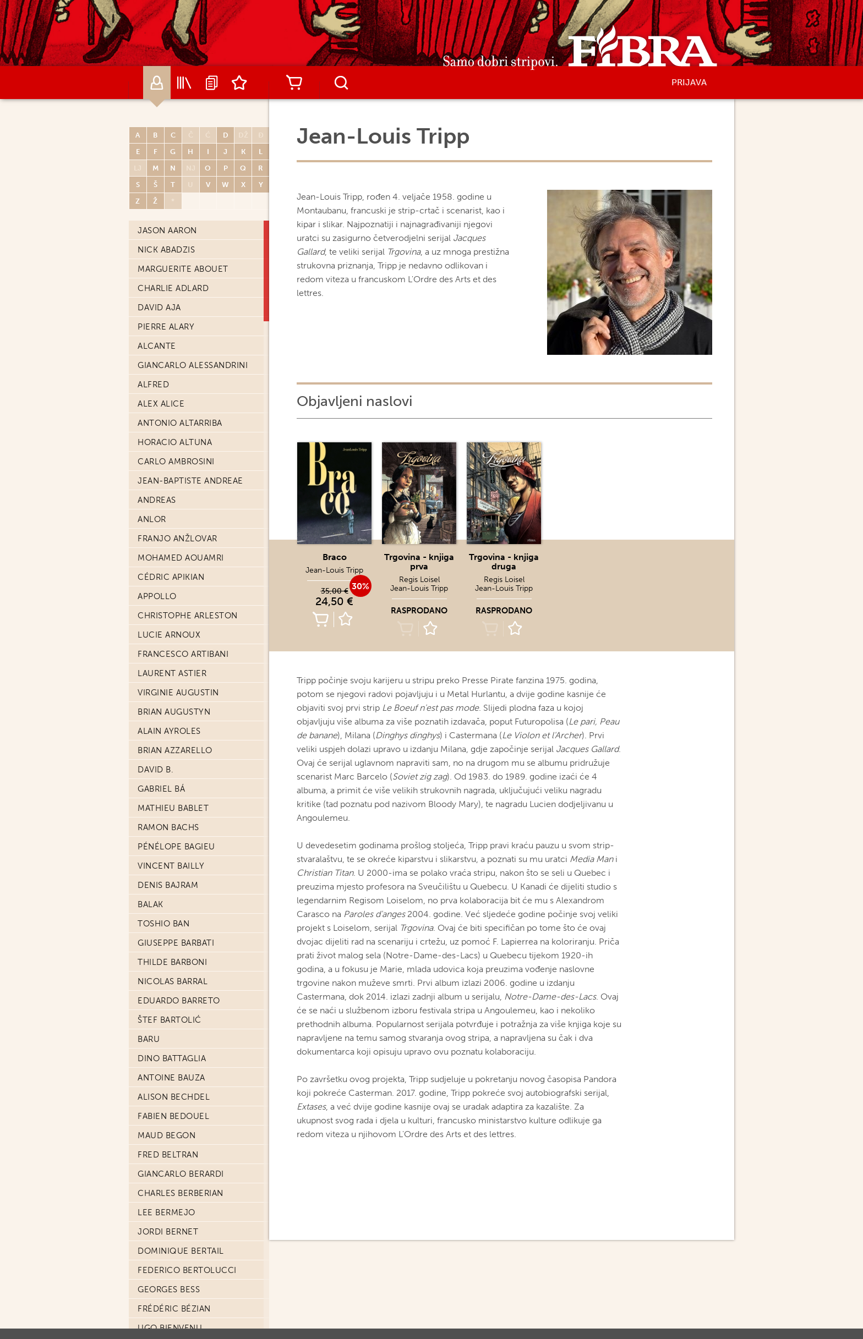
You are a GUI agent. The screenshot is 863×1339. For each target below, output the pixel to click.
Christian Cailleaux (184, 1279)
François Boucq (176, 836)
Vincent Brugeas (177, 1067)
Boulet (154, 855)
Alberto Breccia (176, 932)
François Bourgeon (184, 875)
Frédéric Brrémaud (182, 1029)
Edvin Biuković (172, 586)
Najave (212, 82)
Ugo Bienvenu (170, 509)
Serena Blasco (171, 624)
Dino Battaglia (172, 239)
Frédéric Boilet (174, 721)
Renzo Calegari (174, 1298)
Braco (335, 557)
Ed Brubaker (166, 1048)
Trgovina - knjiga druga (504, 562)
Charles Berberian (180, 374)
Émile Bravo (165, 913)
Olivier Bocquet (176, 682)
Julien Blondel (173, 663)
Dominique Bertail (181, 432)
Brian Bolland (171, 740)
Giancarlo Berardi (181, 355)
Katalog (184, 82)
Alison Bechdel (174, 278)
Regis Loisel (419, 579)
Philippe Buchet (175, 1125)
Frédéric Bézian (174, 490)
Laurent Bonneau (179, 817)
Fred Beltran (168, 336)
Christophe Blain (178, 605)
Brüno (153, 1086)
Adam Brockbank (176, 1009)
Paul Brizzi (163, 990)
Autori (157, 82)
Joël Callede (168, 1317)
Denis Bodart (168, 701)
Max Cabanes (167, 1260)
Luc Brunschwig (176, 1106)
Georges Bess (169, 470)
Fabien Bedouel (173, 297)
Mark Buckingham (179, 1144)
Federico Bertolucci (187, 451)
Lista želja (239, 82)
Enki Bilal (160, 528)
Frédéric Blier (171, 644)
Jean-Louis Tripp (334, 570)
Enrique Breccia (176, 952)
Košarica (294, 82)
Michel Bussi (167, 1240)
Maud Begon (166, 316)
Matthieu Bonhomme (186, 778)
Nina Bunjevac (171, 1163)
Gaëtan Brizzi (168, 971)
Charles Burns (172, 1202)
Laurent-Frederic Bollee (196, 759)
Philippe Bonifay (175, 798)
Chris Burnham (172, 1183)
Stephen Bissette (177, 567)
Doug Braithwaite (180, 894)
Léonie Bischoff (175, 547)
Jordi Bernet (168, 413)
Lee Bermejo (166, 393)
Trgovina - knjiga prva (419, 562)
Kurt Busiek (165, 1221)
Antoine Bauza (171, 259)
